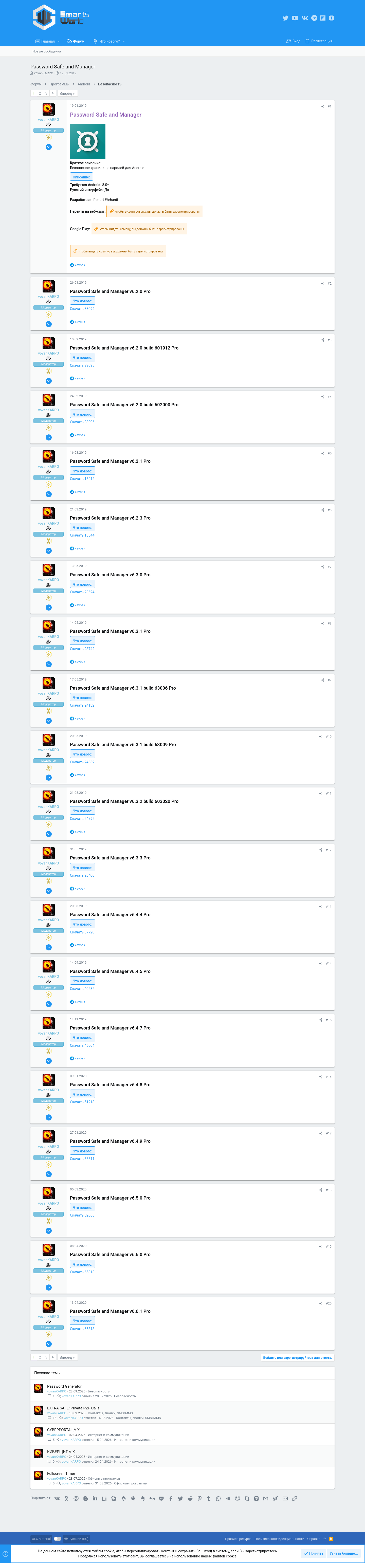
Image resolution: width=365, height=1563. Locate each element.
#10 (329, 737)
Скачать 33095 (82, 365)
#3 (330, 340)
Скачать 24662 (82, 762)
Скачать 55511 (82, 1159)
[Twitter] (285, 18)
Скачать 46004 (82, 1045)
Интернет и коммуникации (108, 1435)
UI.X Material (41, 1539)
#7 (330, 567)
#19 (329, 1246)
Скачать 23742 (82, 649)
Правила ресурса (238, 1539)
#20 (329, 1303)
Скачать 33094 (82, 309)
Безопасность (99, 1391)
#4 (330, 397)
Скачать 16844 (82, 535)
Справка (313, 1539)
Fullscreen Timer (61, 1473)
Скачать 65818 (82, 1329)
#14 (329, 963)
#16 (329, 1077)
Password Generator (64, 1386)
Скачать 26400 (82, 875)
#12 (329, 850)
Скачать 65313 (82, 1272)
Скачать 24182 (82, 705)
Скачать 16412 (82, 479)
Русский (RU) (76, 1539)
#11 (329, 793)
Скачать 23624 (82, 592)
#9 (330, 680)
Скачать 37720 (82, 932)
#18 (329, 1190)
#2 (330, 283)
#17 (329, 1133)
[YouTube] (294, 18)
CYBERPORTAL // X (63, 1430)
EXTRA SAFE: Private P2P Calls (73, 1408)
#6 (330, 510)
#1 (330, 106)
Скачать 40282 (82, 989)
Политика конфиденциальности (279, 1539)
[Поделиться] (323, 106)
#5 (330, 453)
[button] (58, 41)
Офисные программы (104, 1478)
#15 (329, 1020)
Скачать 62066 (82, 1215)
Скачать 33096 (82, 422)
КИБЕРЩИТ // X (61, 1451)
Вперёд (66, 93)
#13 (329, 907)
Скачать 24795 (82, 819)
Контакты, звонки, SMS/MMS (110, 1413)
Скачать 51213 (82, 1102)
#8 (330, 623)
